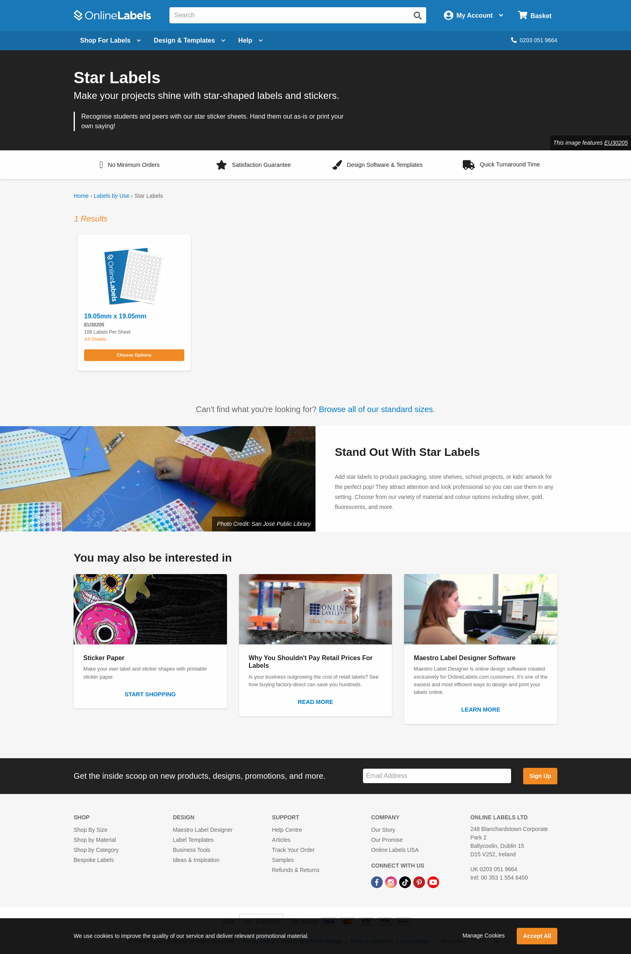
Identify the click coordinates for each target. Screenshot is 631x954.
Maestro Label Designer (203, 830)
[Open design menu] (189, 40)
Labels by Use (112, 196)
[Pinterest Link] (420, 881)
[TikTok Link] (405, 881)
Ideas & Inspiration (196, 860)
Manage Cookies (483, 935)
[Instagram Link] (391, 881)
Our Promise (387, 840)
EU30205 (616, 143)
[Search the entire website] (297, 15)
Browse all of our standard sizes (376, 409)
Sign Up (540, 776)
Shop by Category (96, 850)
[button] (129, 164)
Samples (283, 860)
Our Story (383, 830)
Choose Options (134, 355)
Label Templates (193, 840)
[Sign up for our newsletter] (437, 776)
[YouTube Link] (433, 881)
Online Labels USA (395, 850)
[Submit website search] (417, 15)
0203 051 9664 (534, 40)
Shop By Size (90, 830)
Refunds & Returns (296, 870)
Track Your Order (293, 850)
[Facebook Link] (377, 881)
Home (81, 196)
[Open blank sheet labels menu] (110, 40)
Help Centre (287, 830)
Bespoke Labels (94, 860)
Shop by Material (95, 840)
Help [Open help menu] (250, 40)
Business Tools (191, 850)
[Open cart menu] (534, 15)
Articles (281, 840)
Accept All (537, 936)
